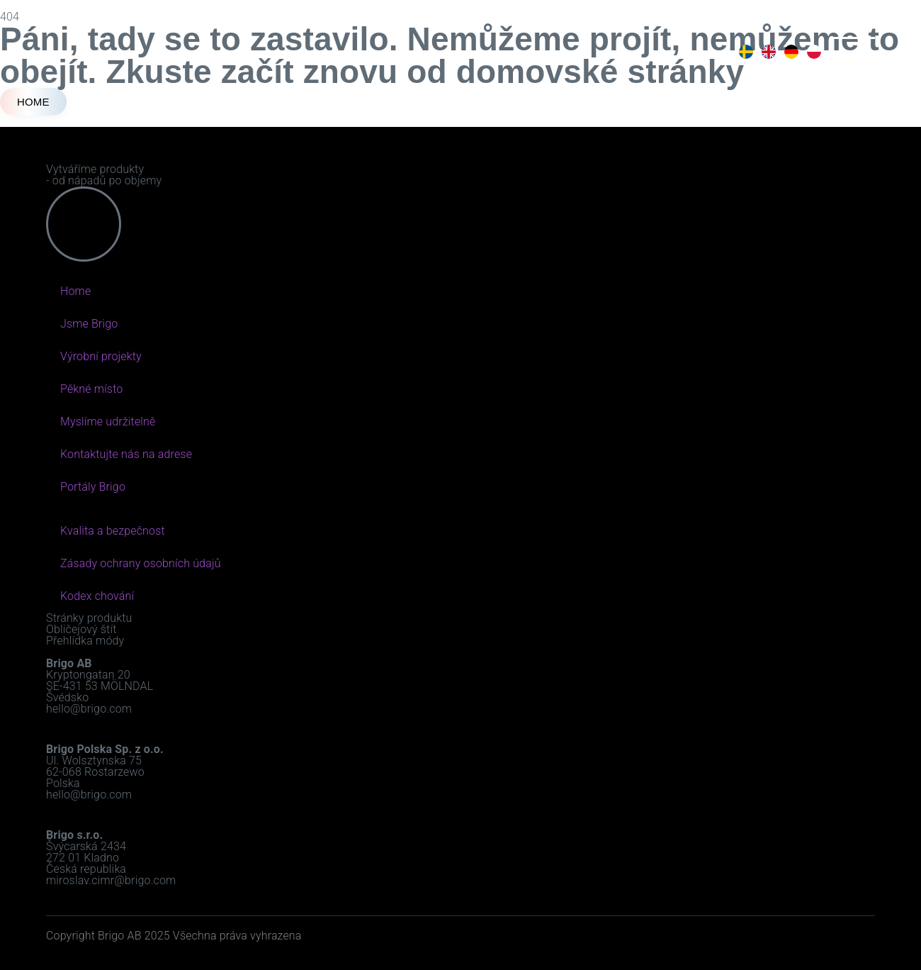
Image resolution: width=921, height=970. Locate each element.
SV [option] (744, 52)
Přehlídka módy (85, 640)
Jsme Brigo (89, 323)
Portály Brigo (92, 487)
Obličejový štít (81, 629)
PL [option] (812, 52)
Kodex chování (97, 596)
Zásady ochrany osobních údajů (140, 563)
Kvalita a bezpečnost (112, 530)
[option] (744, 52)
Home (75, 291)
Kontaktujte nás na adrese (126, 454)
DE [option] (790, 52)
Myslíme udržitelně (108, 421)
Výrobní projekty (101, 356)
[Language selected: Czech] (778, 52)
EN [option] (767, 52)
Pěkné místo (91, 389)
